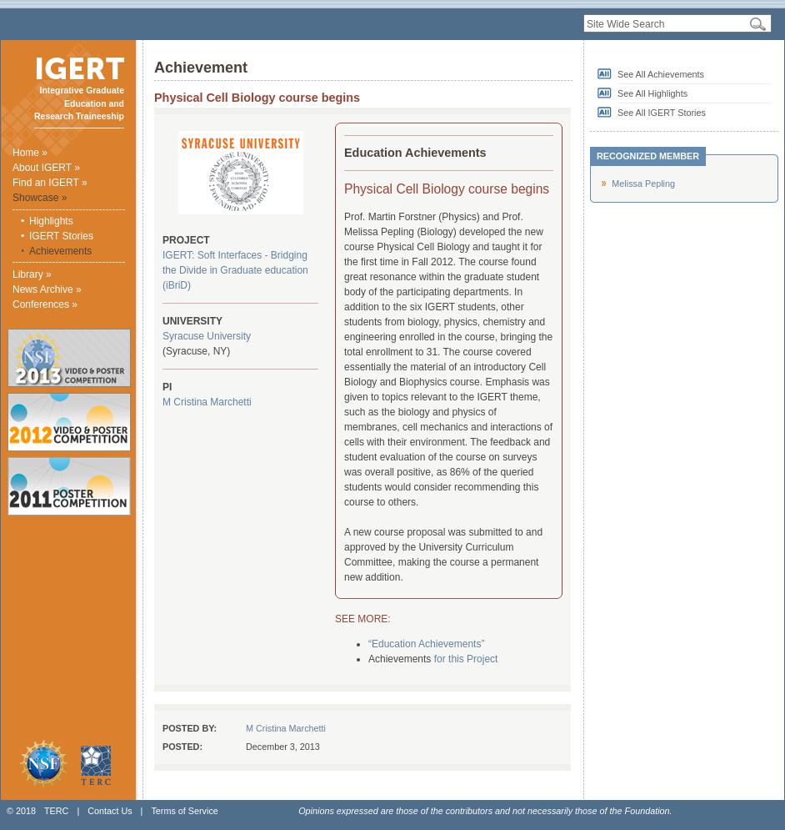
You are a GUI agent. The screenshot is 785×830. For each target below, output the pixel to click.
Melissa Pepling (643, 184)
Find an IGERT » (50, 183)
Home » (30, 152)
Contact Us (110, 811)
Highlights (51, 221)
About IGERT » (46, 168)
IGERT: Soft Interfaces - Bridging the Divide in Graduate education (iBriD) (235, 270)
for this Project (466, 659)
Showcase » (39, 198)
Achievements (60, 251)
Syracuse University (206, 336)
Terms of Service (184, 811)
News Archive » (47, 289)
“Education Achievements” (426, 644)
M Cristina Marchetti (207, 402)
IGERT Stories (61, 236)
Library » (32, 274)
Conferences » (45, 304)
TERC (56, 811)
